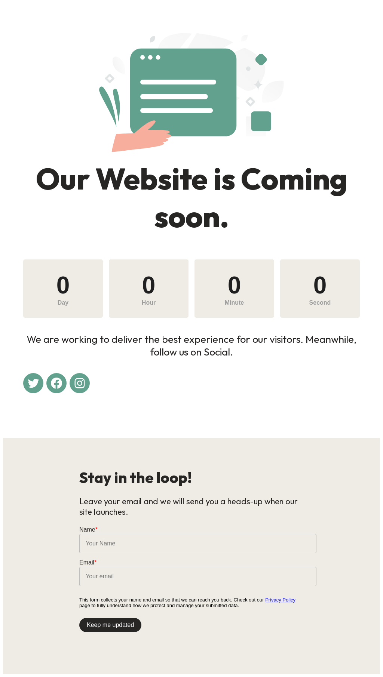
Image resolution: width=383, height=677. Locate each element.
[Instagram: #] (80, 383)
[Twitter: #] (33, 383)
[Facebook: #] (56, 383)
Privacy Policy (280, 600)
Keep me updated (110, 625)
